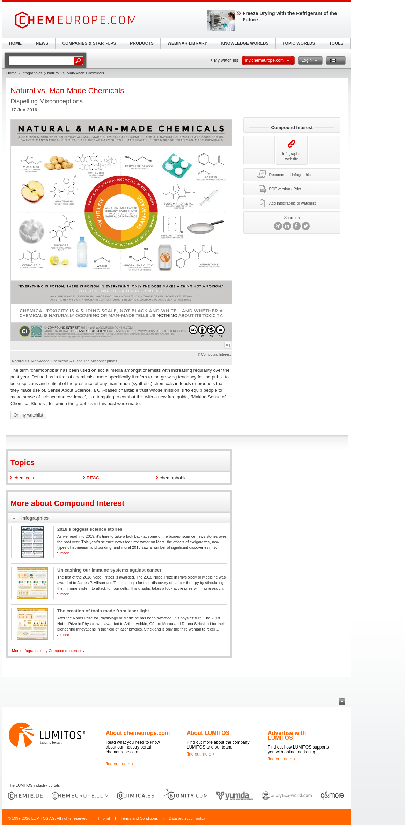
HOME (15, 43)
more (64, 553)
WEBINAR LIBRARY (187, 43)
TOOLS (336, 43)
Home (11, 73)
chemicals (24, 477)
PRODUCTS (141, 43)
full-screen (227, 345)
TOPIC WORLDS (298, 43)
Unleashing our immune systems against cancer (109, 570)
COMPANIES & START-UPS (89, 43)
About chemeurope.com (138, 733)
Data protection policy (187, 818)
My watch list (226, 60)
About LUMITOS (208, 733)
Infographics (31, 73)
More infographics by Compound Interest (46, 651)
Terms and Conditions (139, 818)
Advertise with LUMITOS (287, 735)
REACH (95, 477)
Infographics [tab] (35, 518)
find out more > (120, 763)
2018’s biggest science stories (90, 529)
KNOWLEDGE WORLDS (245, 43)
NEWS (42, 43)
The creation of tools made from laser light (103, 610)
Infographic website (291, 150)
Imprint (104, 818)
